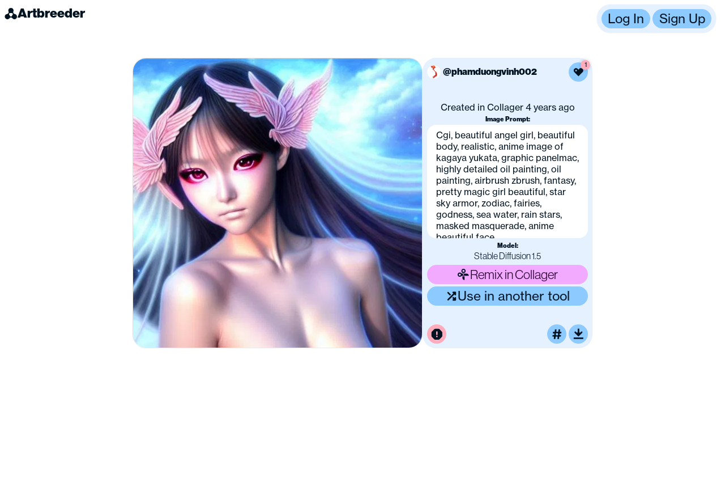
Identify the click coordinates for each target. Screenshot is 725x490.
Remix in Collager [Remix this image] (507, 274)
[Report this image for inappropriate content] (436, 334)
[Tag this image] (556, 334)
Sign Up (682, 19)
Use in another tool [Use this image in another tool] (507, 296)
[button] (656, 19)
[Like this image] (578, 72)
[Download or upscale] (578, 334)
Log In (626, 19)
